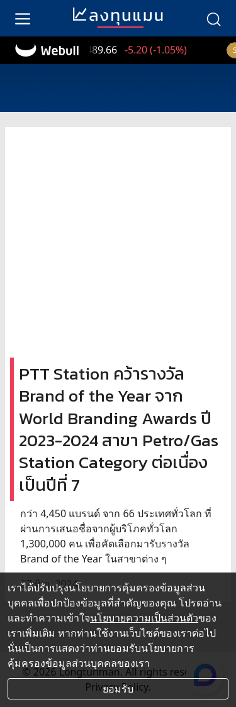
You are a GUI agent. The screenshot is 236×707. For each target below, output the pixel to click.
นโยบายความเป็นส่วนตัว (144, 618)
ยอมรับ (118, 689)
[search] (213, 18)
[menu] (22, 18)
